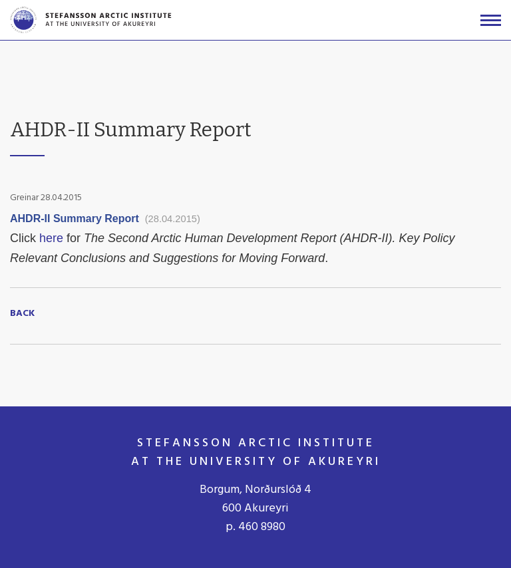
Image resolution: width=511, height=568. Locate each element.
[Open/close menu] (490, 20)
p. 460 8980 (255, 527)
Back (22, 314)
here (53, 238)
